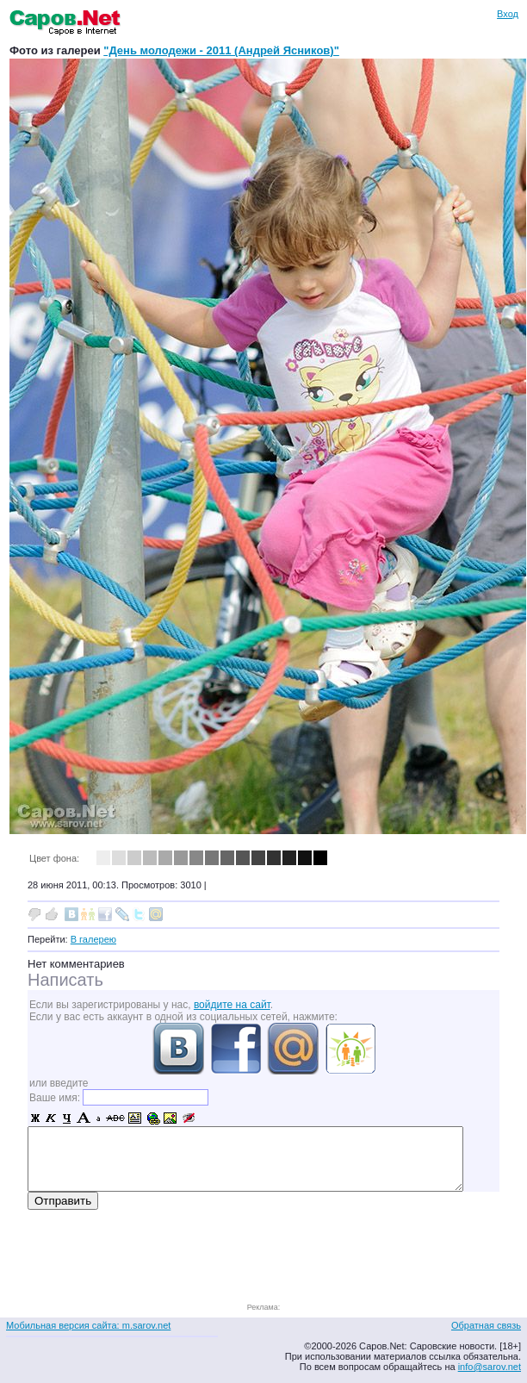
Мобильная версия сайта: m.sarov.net (88, 1325)
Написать (65, 979)
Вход (507, 14)
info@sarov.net (489, 1366)
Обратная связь (486, 1325)
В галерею (93, 939)
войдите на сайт (232, 1005)
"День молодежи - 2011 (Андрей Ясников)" (221, 50)
